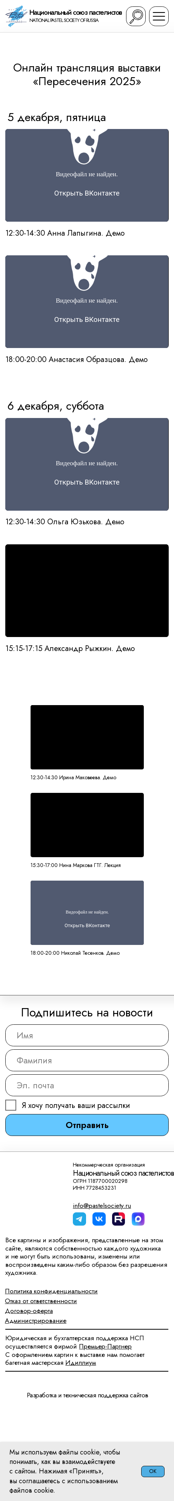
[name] (86, 1035)
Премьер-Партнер (105, 1346)
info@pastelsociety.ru (102, 1205)
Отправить (87, 1125)
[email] (86, 1085)
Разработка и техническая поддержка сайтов (87, 1395)
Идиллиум (80, 1362)
